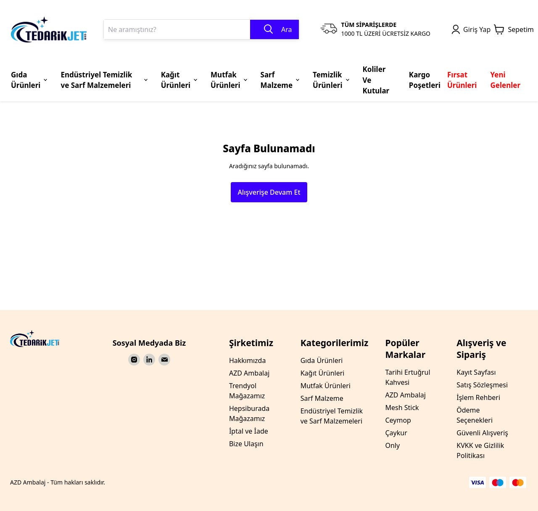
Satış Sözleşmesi (482, 384)
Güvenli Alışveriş (482, 432)
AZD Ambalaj (249, 373)
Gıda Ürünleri (322, 360)
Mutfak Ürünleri (326, 385)
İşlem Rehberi (478, 397)
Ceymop (398, 420)
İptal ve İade (248, 431)
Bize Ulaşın (246, 443)
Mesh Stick (402, 407)
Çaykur (396, 432)
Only (392, 445)
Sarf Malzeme (322, 398)
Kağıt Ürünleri (323, 373)
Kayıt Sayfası (476, 372)
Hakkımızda (247, 360)
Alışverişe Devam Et (268, 192)
